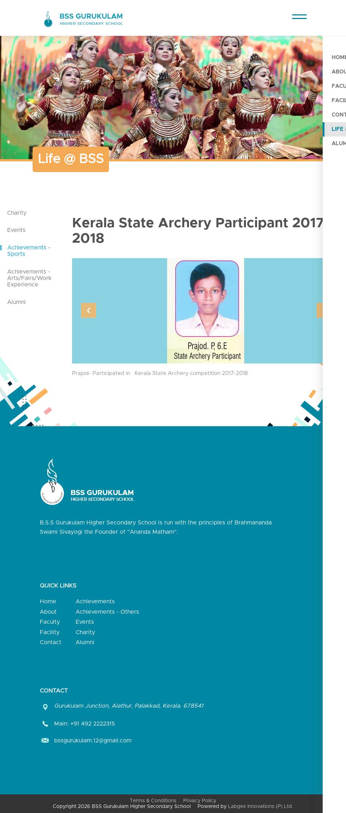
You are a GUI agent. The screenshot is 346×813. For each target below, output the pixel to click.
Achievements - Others (107, 612)
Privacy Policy (199, 800)
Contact (50, 642)
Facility (50, 632)
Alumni (16, 302)
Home (48, 601)
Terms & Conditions (153, 800)
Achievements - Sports (28, 251)
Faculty (50, 622)
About (48, 612)
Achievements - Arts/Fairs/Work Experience (29, 278)
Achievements (95, 601)
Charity (17, 213)
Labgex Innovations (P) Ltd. (260, 806)
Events (16, 230)
